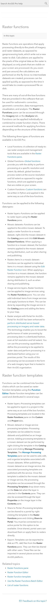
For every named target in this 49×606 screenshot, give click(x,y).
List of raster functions (17, 585)
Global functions (32, 161)
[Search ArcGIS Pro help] (22, 3)
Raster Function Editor (17, 572)
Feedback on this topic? (35, 601)
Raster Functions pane (17, 568)
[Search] (46, 3)
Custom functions (34, 189)
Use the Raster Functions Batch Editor (25, 581)
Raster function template (19, 576)
